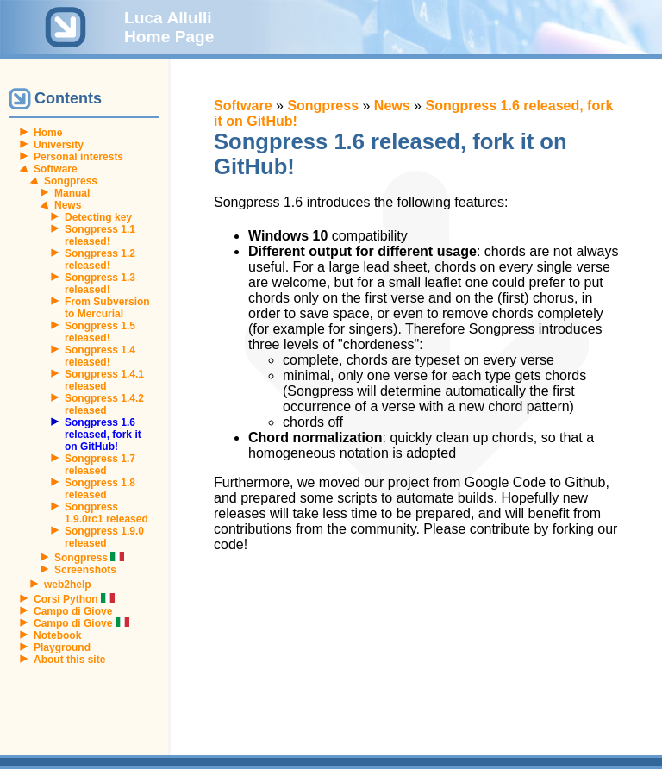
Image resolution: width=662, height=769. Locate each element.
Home (48, 133)
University (59, 145)
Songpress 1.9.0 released (104, 537)
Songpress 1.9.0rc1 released (106, 513)
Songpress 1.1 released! (100, 235)
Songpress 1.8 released (100, 489)
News (67, 205)
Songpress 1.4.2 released (104, 404)
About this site (69, 659)
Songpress (70, 181)
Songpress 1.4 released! (100, 356)
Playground (62, 647)
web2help (67, 584)
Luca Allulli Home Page (169, 27)
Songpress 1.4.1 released (104, 380)
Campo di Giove (73, 611)
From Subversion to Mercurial (107, 308)
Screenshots (85, 570)
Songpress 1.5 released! (100, 332)
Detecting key (98, 217)
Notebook (57, 635)
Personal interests (78, 157)
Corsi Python (74, 599)
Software (56, 169)
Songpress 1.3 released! (100, 284)
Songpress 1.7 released (100, 465)
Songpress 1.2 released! (100, 259)
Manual (72, 193)
